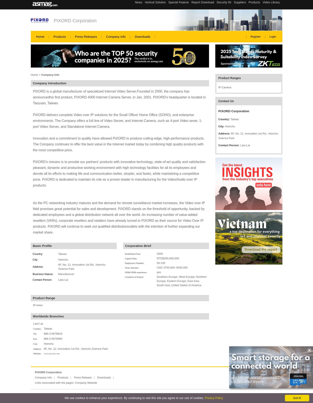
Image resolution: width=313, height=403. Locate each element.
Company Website (86, 382)
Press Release (83, 377)
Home (40, 36)
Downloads (142, 36)
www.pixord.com (52, 353)
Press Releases (86, 36)
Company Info (116, 36)
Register (256, 36)
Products (59, 36)
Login (272, 36)
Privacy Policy (214, 398)
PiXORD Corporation (75, 20)
